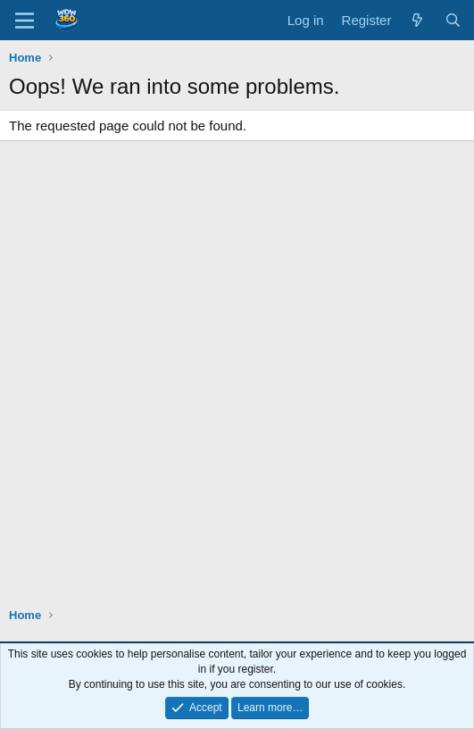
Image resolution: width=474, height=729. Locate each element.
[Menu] (25, 20)
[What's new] (417, 20)
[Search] (453, 20)
